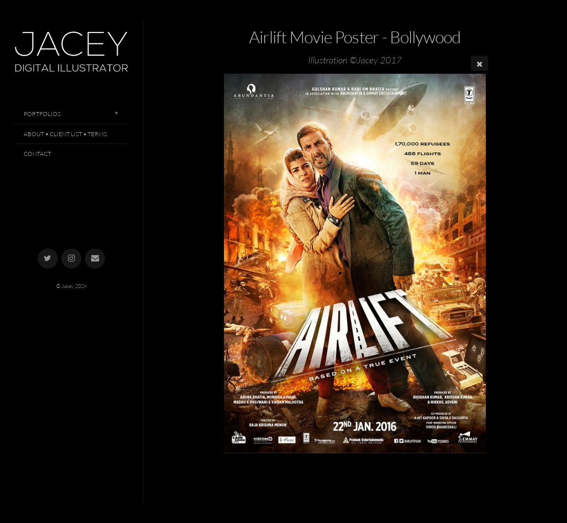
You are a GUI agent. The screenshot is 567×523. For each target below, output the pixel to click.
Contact (37, 153)
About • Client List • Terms (65, 134)
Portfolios (42, 113)
